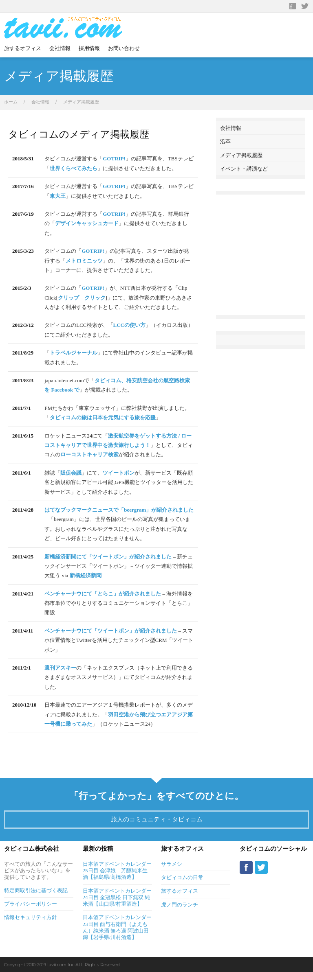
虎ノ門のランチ (179, 905)
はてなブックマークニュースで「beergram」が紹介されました (119, 510)
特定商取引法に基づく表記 (36, 890)
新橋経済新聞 (85, 575)
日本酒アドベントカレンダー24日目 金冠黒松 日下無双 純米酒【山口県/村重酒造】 (117, 897)
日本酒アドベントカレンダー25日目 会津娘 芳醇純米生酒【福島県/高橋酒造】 (117, 870)
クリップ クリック (82, 298)
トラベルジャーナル (73, 353)
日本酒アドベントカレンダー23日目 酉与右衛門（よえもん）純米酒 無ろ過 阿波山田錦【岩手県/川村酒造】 (117, 927)
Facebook (293, 6)
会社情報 (60, 48)
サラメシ (171, 864)
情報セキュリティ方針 (30, 917)
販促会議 (71, 473)
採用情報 (89, 48)
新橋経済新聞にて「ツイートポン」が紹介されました (108, 557)
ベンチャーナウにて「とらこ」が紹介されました (102, 594)
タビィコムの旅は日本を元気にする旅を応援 (103, 417)
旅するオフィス (22, 48)
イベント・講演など (244, 168)
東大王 (58, 196)
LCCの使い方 (129, 325)
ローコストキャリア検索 (89, 454)
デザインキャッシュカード (87, 223)
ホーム (11, 102)
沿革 (225, 141)
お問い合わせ (124, 48)
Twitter (305, 6)
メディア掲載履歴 (241, 155)
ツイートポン (118, 473)
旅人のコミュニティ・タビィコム (157, 819)
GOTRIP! (114, 158)
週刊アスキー (60, 668)
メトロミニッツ (84, 261)
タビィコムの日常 (182, 877)
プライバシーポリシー (30, 904)
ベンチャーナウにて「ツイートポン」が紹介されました (110, 631)
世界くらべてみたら (73, 168)
